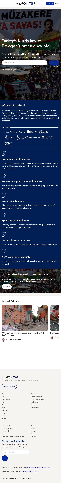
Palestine (4, 410)
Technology (34, 402)
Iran (3, 402)
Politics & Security (36, 397)
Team (33, 434)
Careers (33, 437)
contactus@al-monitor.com (31, 471)
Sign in (57, 3)
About (33, 428)
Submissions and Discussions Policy (13, 437)
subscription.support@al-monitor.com (38, 467)
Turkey (4, 397)
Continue (6, 286)
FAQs (3, 434)
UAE (3, 405)
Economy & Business (37, 399)
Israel (3, 407)
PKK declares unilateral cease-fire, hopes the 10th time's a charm (23, 334)
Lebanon (4, 418)
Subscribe (50, 3)
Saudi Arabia (6, 399)
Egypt (3, 413)
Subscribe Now (9, 386)
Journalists (34, 431)
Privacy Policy (6, 431)
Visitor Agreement (7, 428)
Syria (3, 421)
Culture (33, 405)
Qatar (3, 416)
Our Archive (35, 407)
